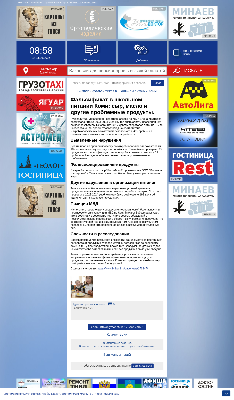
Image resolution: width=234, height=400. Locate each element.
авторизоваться (142, 365)
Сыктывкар (48, 69)
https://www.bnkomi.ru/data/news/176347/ (122, 268)
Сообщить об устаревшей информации (117, 327)
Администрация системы (82, 2)
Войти (187, 54)
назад (157, 83)
